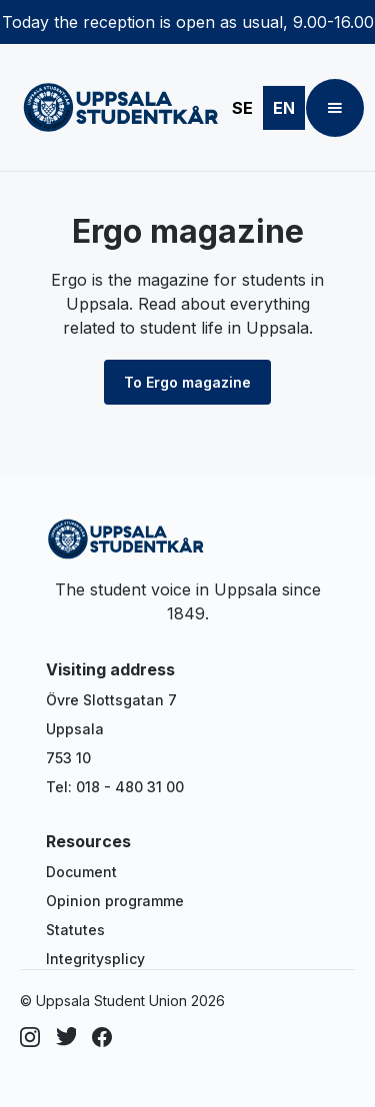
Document (81, 871)
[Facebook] (102, 1037)
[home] (116, 108)
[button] (335, 108)
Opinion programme (115, 900)
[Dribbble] (66, 1037)
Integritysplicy (95, 958)
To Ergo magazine (187, 382)
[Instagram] (30, 1037)
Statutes (75, 929)
